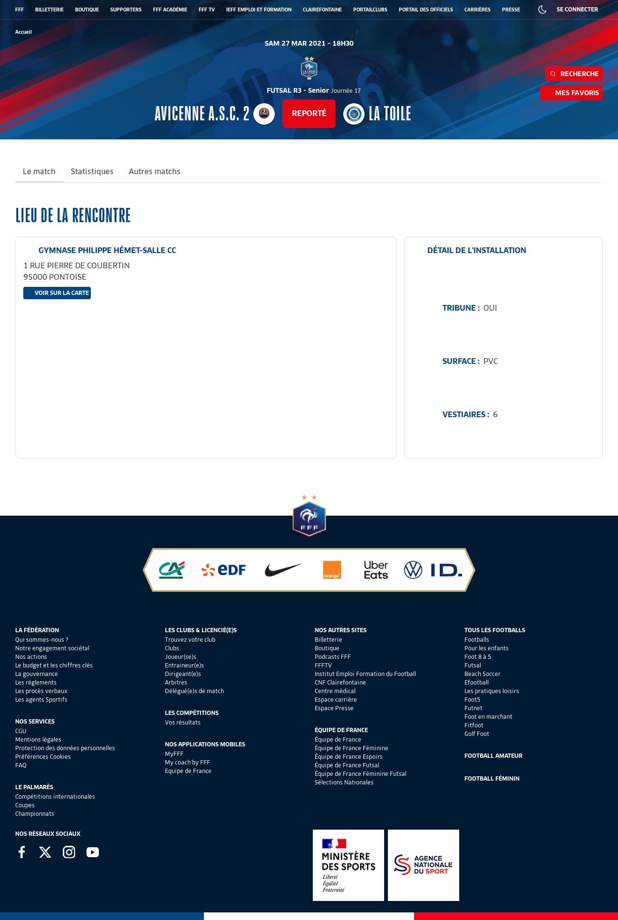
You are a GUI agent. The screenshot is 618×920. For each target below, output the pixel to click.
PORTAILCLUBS (370, 9)
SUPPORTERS (126, 9)
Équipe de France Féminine (351, 748)
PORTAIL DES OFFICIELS (426, 9)
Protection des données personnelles (65, 748)
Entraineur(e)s (184, 665)
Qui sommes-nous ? (41, 639)
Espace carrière (336, 699)
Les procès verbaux (41, 691)
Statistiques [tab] (92, 171)
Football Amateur (493, 755)
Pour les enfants (486, 648)
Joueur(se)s (180, 656)
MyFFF (174, 753)
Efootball (476, 682)
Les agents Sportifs (41, 699)
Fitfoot (473, 725)
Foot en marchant (488, 716)
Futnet (473, 708)
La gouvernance (36, 673)
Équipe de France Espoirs (349, 756)
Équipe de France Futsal (347, 765)
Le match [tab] (39, 171)
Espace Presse (334, 708)
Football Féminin (492, 778)
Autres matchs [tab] (155, 171)
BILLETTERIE (49, 9)
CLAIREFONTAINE (322, 9)
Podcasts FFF (333, 656)
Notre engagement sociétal (52, 648)
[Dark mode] (542, 9)
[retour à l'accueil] (23, 32)
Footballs (476, 639)
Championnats (34, 813)
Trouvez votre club (190, 639)
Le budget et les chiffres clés (54, 665)
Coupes (25, 805)
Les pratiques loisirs (491, 691)
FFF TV (207, 9)
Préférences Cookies (43, 756)
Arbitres (176, 682)
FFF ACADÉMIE (170, 9)
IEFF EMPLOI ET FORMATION (258, 9)
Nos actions (31, 656)
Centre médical (335, 691)
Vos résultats (183, 722)
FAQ (21, 765)
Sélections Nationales (344, 782)
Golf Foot (476, 733)
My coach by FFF (187, 762)
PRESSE (511, 9)
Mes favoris (571, 93)
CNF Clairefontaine (340, 682)
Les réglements (36, 682)
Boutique (327, 648)
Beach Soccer (482, 673)
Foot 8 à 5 (477, 656)
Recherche (574, 74)
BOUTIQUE (87, 9)
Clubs (172, 648)
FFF (19, 9)
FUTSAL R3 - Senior (314, 90)
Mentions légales (38, 739)
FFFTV (323, 665)
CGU (21, 730)
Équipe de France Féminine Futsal (360, 773)
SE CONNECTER (577, 9)
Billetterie (328, 639)
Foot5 (472, 699)
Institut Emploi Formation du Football (365, 673)
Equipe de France (188, 770)
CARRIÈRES (477, 9)
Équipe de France (338, 739)
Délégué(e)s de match (194, 691)
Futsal (472, 665)
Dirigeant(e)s (183, 673)
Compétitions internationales (55, 796)
